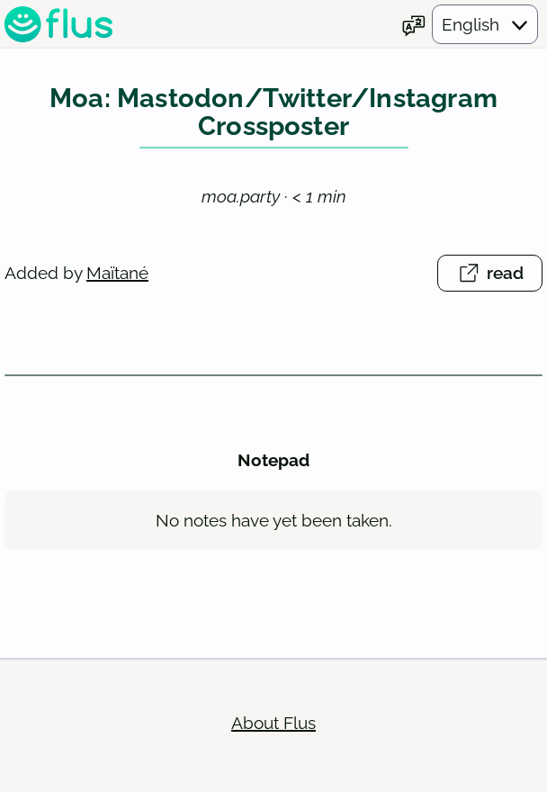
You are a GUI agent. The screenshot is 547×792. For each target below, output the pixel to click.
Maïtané (117, 276)
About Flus (273, 726)
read (499, 279)
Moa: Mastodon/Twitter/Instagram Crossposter (273, 116)
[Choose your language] (469, 26)
